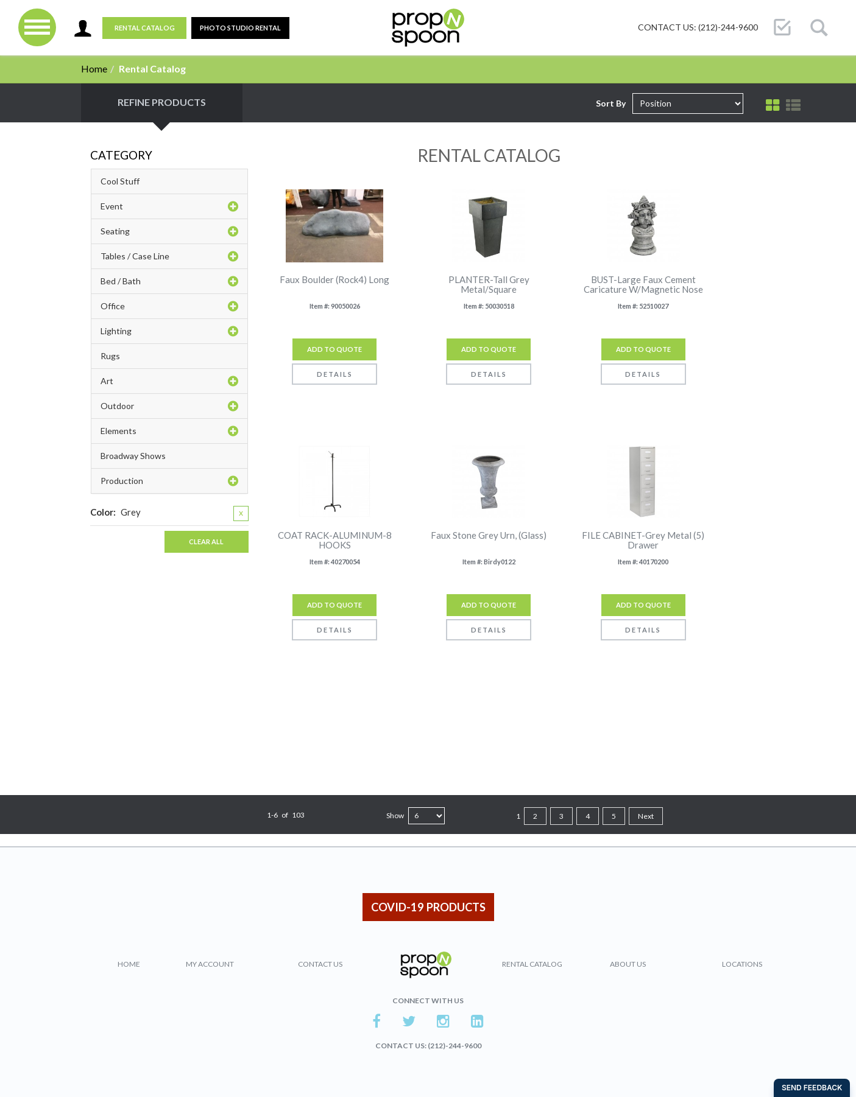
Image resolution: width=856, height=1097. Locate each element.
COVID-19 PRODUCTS (428, 907)
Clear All (206, 541)
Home (94, 68)
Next (646, 816)
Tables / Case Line (169, 256)
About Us (628, 964)
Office (169, 306)
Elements (169, 431)
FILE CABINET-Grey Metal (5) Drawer (643, 540)
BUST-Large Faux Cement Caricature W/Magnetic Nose (643, 285)
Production (169, 481)
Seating (169, 231)
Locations (742, 964)
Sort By (611, 103)
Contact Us (320, 964)
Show (395, 815)
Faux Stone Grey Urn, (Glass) (488, 535)
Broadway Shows (133, 455)
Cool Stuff (120, 181)
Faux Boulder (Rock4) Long (334, 280)
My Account (210, 964)
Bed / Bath (169, 281)
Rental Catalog (145, 28)
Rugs (110, 356)
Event (169, 206)
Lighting (169, 331)
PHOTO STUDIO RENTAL (240, 28)
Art (169, 381)
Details (335, 374)
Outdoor (169, 406)
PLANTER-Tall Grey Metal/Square (488, 285)
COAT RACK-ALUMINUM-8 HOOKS (335, 540)
